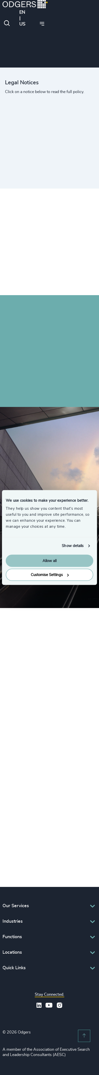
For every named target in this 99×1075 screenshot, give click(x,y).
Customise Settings (50, 575)
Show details (73, 546)
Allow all (49, 561)
